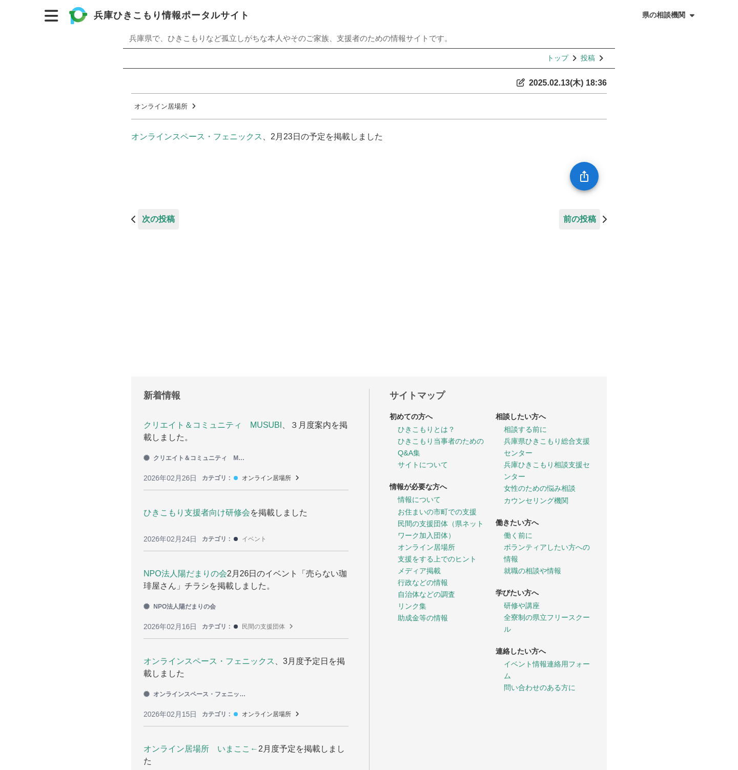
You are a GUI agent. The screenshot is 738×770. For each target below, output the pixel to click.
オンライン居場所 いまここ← (201, 748)
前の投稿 (579, 219)
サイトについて (423, 465)
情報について (419, 499)
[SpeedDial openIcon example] (584, 176)
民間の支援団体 (263, 626)
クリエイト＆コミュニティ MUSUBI (213, 425)
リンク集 (412, 606)
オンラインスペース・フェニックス (196, 136)
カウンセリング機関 (536, 500)
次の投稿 (158, 219)
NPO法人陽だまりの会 (185, 573)
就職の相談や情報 (532, 571)
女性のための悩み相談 (540, 488)
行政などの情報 (423, 582)
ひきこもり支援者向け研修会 (197, 512)
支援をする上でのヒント (437, 559)
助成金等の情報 (423, 618)
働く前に (518, 535)
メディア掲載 (419, 571)
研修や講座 (522, 605)
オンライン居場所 (161, 106)
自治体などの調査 (426, 594)
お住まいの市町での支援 (437, 512)
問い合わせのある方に (540, 687)
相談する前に (525, 429)
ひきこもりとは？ (426, 429)
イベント (254, 539)
